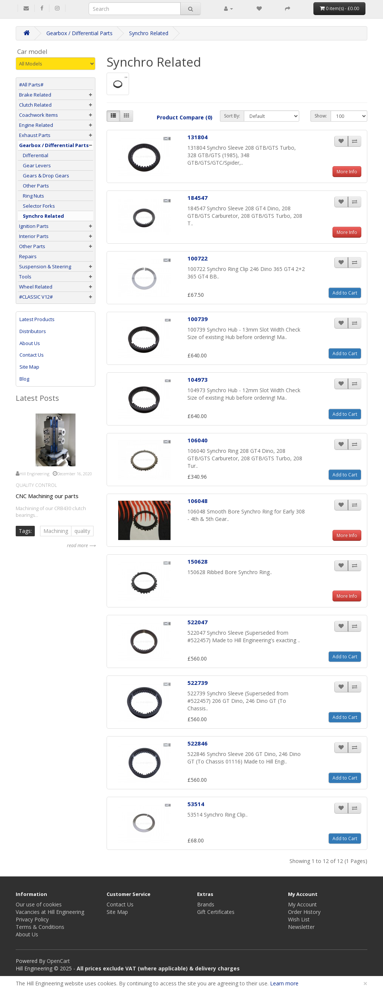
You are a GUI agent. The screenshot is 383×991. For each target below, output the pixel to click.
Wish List (299, 919)
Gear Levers (35, 165)
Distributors (32, 331)
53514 (195, 804)
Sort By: (232, 116)
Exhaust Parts (34, 135)
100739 (197, 319)
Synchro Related (148, 33)
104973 (197, 379)
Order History (304, 911)
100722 (197, 258)
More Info (347, 171)
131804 (197, 137)
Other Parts (34, 185)
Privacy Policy (32, 919)
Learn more (284, 983)
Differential (33, 155)
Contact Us (31, 354)
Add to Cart (345, 293)
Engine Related (36, 125)
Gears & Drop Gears (44, 175)
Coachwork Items (38, 115)
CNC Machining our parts (47, 496)
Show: (321, 116)
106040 (197, 440)
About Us (29, 343)
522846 (197, 743)
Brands (205, 904)
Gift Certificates (216, 911)
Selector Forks (37, 205)
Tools (25, 276)
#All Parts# (31, 84)
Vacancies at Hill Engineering (50, 911)
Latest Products (37, 319)
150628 (197, 561)
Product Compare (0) (184, 117)
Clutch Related (35, 104)
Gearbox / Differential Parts (79, 33)
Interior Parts (34, 236)
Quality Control (36, 485)
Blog (24, 378)
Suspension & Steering (45, 266)
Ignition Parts (34, 226)
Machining (55, 530)
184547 (197, 197)
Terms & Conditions (40, 926)
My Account (302, 904)
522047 (197, 622)
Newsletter (301, 926)
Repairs (28, 256)
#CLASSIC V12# (36, 296)
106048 (197, 500)
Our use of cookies (39, 904)
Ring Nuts (31, 195)
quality (82, 530)
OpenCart (58, 960)
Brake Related (35, 94)
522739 (197, 682)
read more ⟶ (81, 545)
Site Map (29, 366)
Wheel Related (35, 286)
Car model (32, 51)
